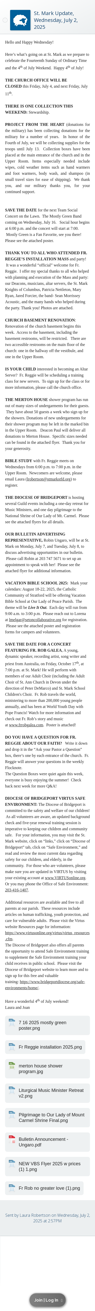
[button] (48, 1300)
